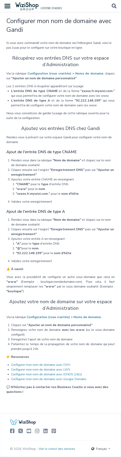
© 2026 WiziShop (23, 449)
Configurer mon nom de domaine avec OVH (40, 365)
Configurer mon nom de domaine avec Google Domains (48, 379)
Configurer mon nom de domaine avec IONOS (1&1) (46, 374)
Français (101, 449)
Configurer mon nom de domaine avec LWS (40, 369)
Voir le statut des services (57, 449)
